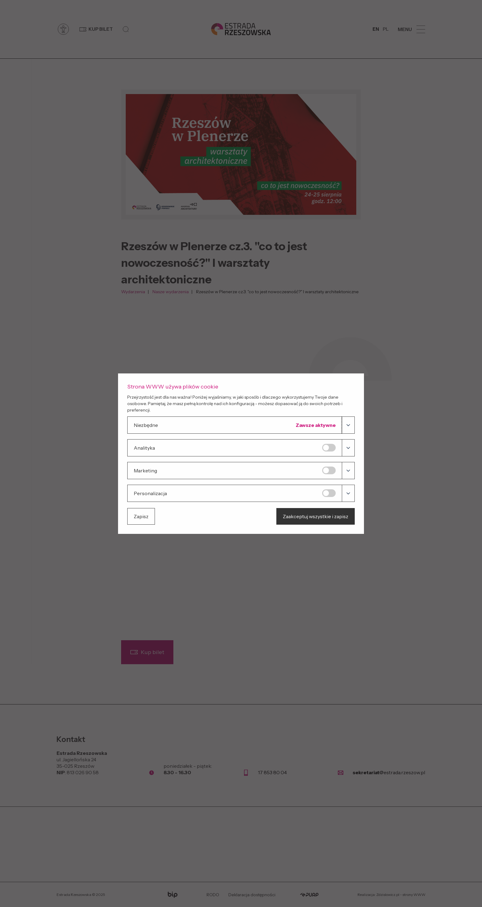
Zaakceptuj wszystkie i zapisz (315, 516)
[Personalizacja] (329, 493)
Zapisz (141, 516)
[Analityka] (329, 448)
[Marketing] (329, 470)
